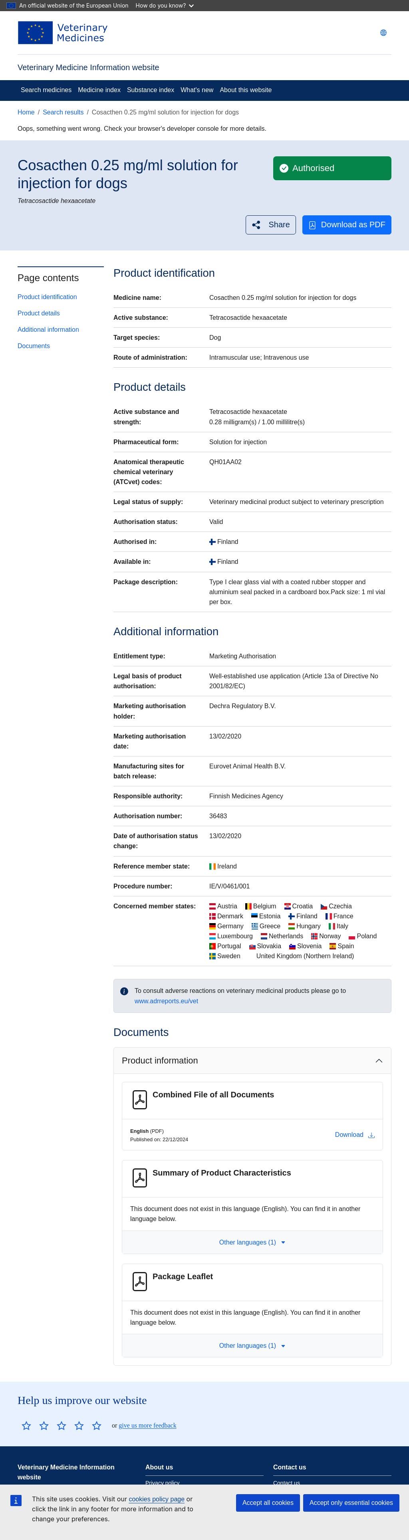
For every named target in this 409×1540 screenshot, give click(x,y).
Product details (39, 313)
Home (26, 112)
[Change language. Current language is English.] (383, 32)
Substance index (150, 90)
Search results (63, 112)
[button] (271, 224)
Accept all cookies (268, 1502)
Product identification (47, 296)
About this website (246, 90)
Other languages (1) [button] (252, 1242)
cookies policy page (157, 1499)
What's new (197, 90)
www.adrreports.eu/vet (166, 1001)
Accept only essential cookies (351, 1502)
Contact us (286, 1483)
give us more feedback (147, 1425)
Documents (34, 346)
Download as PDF (346, 224)
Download (355, 1134)
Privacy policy (162, 1483)
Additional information (48, 329)
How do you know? (165, 5)
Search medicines (46, 90)
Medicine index (99, 90)
